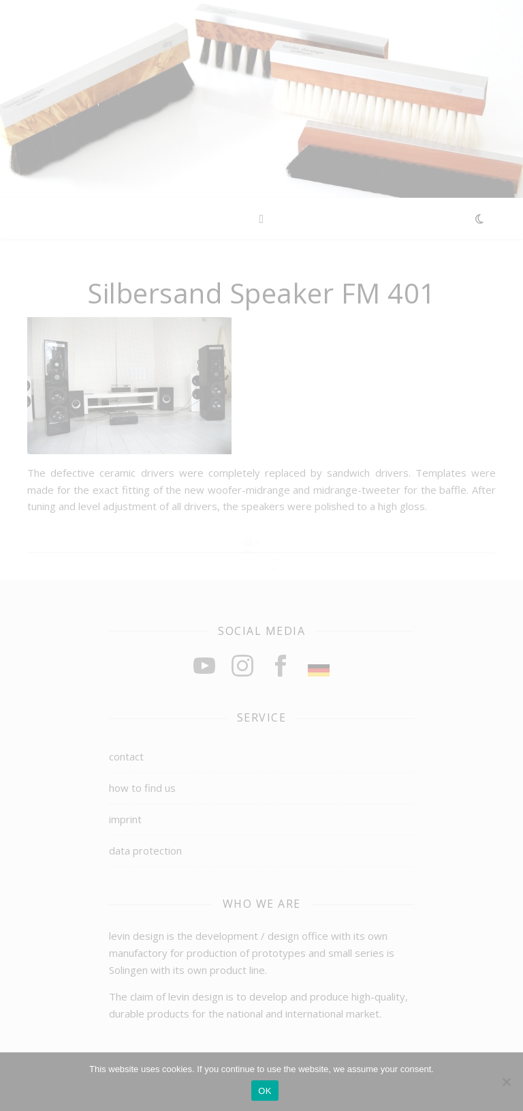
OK (264, 1091)
